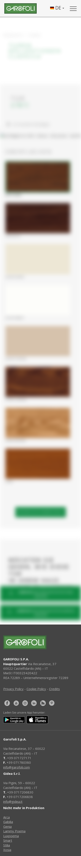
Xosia (7, 850)
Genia (7, 826)
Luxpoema (11, 836)
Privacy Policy (13, 689)
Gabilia (8, 822)
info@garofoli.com (16, 767)
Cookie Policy (36, 689)
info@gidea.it (12, 801)
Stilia (6, 845)
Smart (7, 840)
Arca (6, 817)
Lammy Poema (14, 831)
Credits (54, 689)
